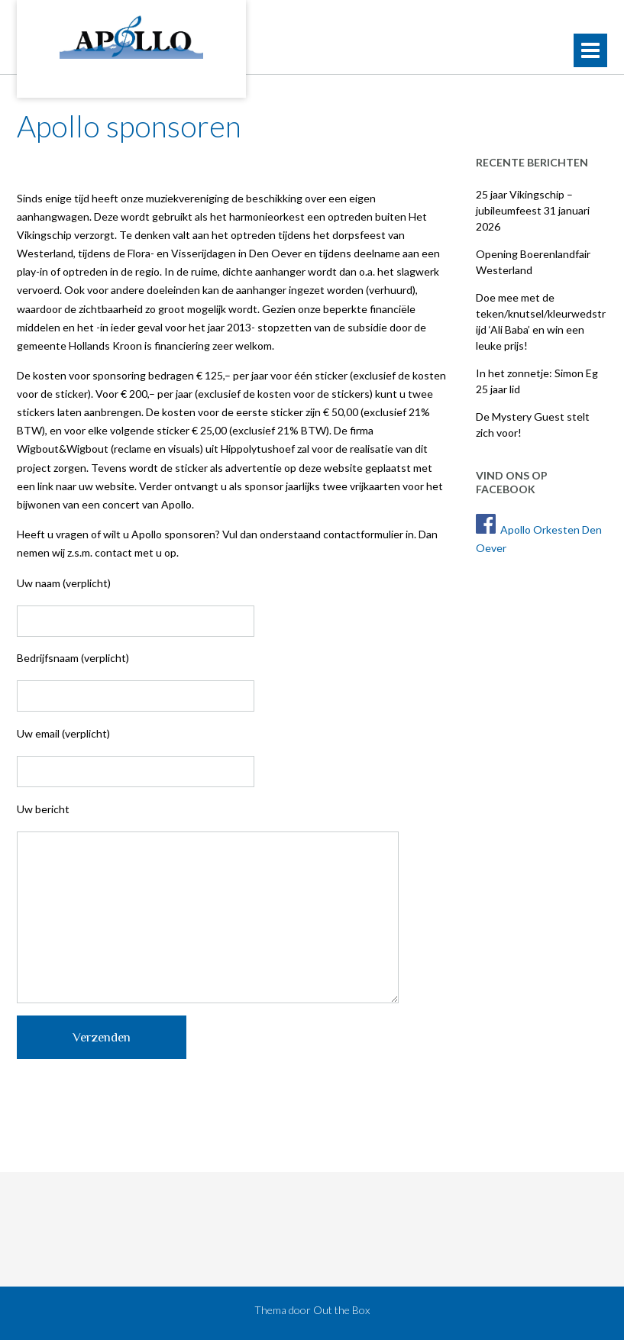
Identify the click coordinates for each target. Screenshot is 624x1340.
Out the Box (341, 1309)
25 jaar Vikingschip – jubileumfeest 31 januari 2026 (533, 210)
